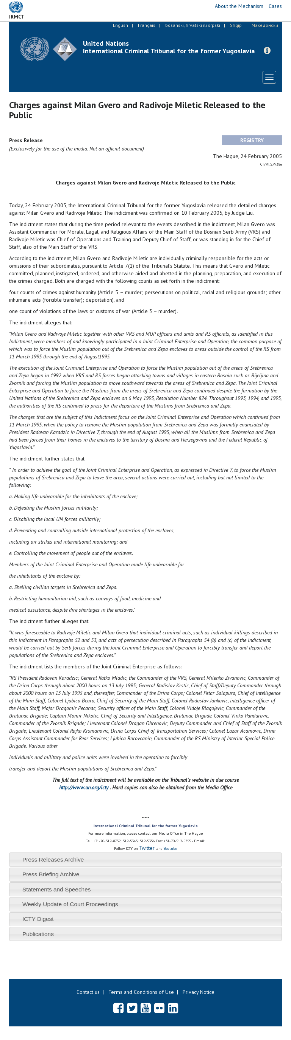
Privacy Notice (198, 992)
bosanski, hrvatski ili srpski (192, 25)
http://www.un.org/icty (83, 787)
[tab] (145, 859)
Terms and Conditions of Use (141, 992)
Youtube (170, 848)
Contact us (88, 992)
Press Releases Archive (53, 859)
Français (146, 25)
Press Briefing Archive (51, 874)
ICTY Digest (38, 919)
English (120, 25)
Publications (38, 934)
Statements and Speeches (56, 889)
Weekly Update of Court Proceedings (70, 904)
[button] (267, 51)
